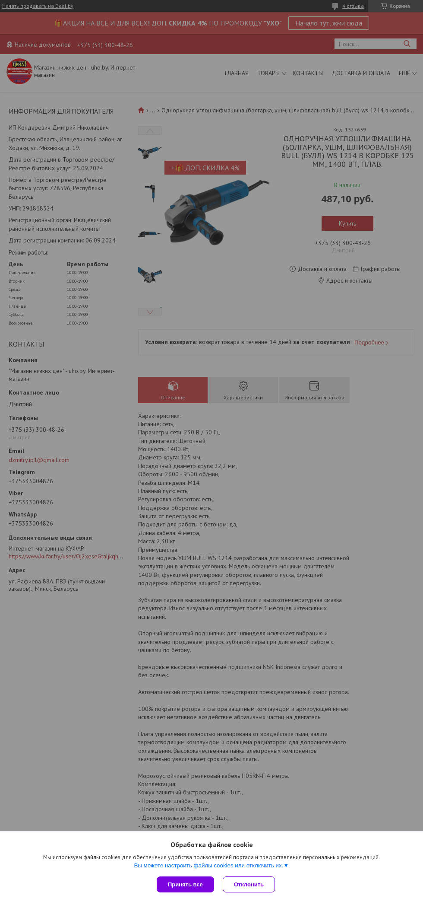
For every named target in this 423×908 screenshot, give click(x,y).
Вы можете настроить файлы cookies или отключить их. (208, 865)
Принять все (185, 884)
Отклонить (249, 884)
